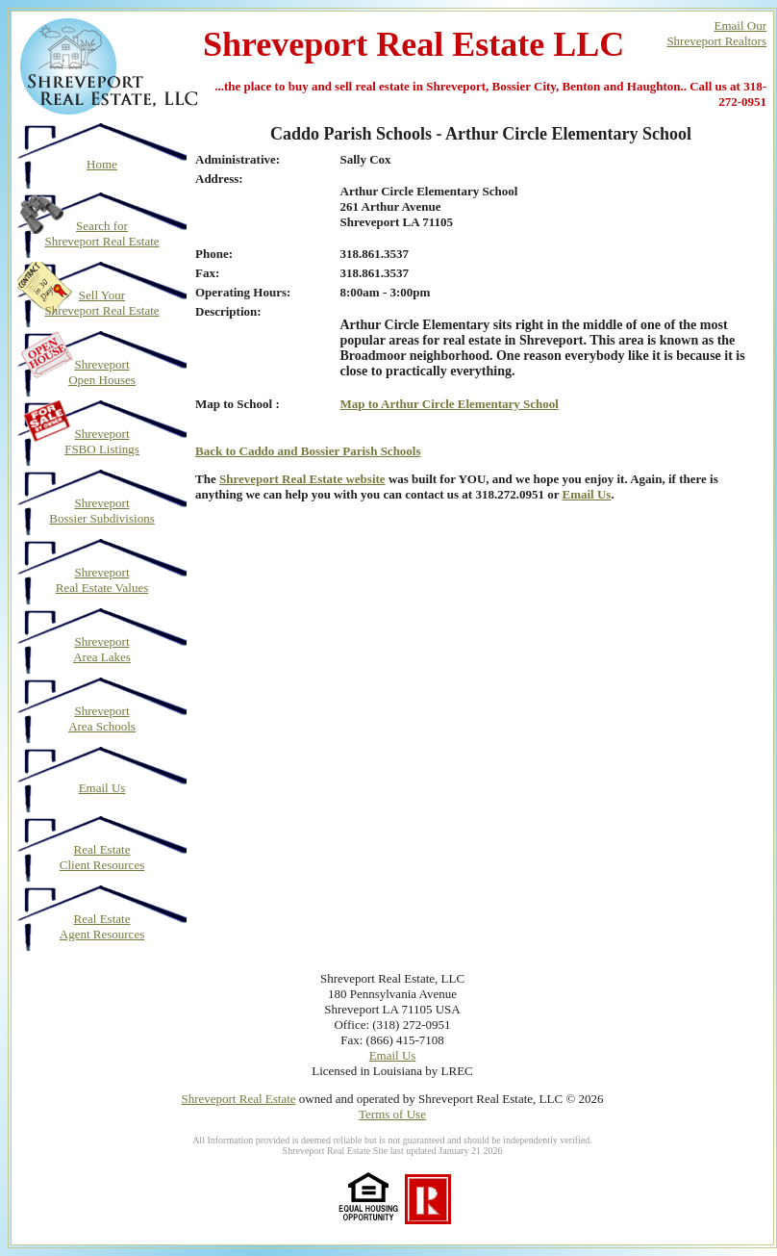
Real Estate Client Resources (102, 857)
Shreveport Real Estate (238, 1098)
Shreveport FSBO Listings (101, 441)
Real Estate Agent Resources (102, 926)
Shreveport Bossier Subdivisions (101, 510)
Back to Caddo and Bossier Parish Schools (308, 451)
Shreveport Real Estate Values (102, 580)
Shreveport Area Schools (102, 718)
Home (102, 164)
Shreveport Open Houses (102, 372)
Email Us (102, 788)
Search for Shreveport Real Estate (101, 233)
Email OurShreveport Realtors (716, 33)
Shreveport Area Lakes (102, 649)
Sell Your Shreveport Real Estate (101, 303)
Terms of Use (392, 1114)
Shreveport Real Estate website (302, 479)
